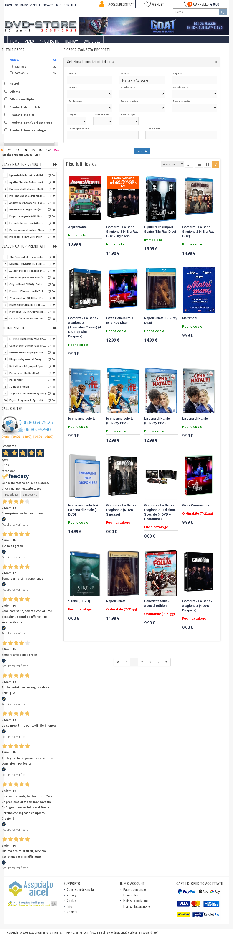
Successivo (30, 495)
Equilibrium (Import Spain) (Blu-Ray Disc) (160, 229)
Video (29, 41)
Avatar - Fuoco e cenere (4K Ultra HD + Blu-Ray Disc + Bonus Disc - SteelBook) (27, 270)
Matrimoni (189, 318)
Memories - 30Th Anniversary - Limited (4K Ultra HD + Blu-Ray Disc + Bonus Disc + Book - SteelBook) (27, 311)
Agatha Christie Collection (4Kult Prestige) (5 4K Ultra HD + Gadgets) (27, 182)
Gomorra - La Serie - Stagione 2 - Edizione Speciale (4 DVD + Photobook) (160, 512)
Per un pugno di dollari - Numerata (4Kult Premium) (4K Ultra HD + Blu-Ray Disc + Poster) (27, 230)
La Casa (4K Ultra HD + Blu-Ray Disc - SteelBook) (27, 318)
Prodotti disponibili (25, 107)
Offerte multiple (22, 99)
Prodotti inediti (22, 115)
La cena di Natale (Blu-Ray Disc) (157, 421)
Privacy (71, 895)
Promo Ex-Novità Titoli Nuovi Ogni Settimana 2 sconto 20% (123, 182)
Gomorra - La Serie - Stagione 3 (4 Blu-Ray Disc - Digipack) (122, 231)
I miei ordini (130, 895)
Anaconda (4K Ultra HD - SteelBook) (27, 202)
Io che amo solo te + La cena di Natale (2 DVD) (83, 510)
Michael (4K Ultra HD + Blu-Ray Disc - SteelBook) (27, 304)
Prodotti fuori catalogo (28, 130)
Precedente (10, 495)
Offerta (15, 91)
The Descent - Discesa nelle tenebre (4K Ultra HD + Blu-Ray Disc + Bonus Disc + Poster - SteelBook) (27, 257)
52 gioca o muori (19, 386)
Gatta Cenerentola (195, 505)
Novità (15, 84)
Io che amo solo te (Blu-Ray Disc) (120, 421)
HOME (9, 5)
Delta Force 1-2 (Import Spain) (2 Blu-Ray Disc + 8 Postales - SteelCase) (27, 366)
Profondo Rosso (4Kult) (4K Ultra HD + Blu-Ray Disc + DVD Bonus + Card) (27, 195)
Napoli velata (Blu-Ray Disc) (160, 320)
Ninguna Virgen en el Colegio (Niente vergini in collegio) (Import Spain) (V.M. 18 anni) (27, 359)
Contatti (72, 912)
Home (14, 41)
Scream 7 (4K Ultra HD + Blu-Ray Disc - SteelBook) (27, 264)
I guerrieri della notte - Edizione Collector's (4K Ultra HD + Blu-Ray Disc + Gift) (27, 175)
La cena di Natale (195, 418)
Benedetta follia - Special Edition (157, 604)
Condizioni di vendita (80, 889)
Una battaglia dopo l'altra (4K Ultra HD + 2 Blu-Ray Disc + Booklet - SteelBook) (27, 277)
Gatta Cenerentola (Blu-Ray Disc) (119, 320)
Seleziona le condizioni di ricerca (90, 62)
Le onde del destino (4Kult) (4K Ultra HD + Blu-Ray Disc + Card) (27, 223)
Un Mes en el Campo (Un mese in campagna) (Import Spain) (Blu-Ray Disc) (27, 352)
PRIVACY (48, 5)
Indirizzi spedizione (135, 901)
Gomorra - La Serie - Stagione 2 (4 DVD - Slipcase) (121, 510)
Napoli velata (116, 601)
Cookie (71, 901)
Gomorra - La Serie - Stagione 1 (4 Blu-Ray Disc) (198, 231)
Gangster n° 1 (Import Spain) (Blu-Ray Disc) (27, 345)
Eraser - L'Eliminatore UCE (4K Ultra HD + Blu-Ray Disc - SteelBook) (27, 291)
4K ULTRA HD (49, 41)
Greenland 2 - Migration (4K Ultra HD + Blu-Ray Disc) (27, 209)
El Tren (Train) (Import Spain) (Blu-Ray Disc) (27, 338)
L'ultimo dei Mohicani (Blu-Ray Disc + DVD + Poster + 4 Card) (27, 189)
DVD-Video (92, 41)
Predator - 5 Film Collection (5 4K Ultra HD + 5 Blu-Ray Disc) (27, 236)
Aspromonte (77, 227)
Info (69, 906)
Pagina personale (134, 889)
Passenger (15, 379)
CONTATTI (70, 5)
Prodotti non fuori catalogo (31, 122)
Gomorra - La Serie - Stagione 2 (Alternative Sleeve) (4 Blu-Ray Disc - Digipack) (84, 327)
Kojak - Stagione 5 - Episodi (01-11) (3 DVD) (27, 400)
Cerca (142, 151)
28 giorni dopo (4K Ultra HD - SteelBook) (27, 298)
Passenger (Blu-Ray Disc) (24, 373)
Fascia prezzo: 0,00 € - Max (21, 155)
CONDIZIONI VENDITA (27, 5)
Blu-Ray (71, 41)
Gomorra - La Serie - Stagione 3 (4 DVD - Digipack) (197, 606)
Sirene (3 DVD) (79, 601)
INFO (58, 5)
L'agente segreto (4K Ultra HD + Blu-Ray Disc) (27, 216)
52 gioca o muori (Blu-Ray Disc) (27, 393)
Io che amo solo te (82, 418)
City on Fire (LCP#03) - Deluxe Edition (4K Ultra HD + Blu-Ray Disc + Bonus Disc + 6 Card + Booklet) (27, 284)
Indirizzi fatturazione (136, 906)
